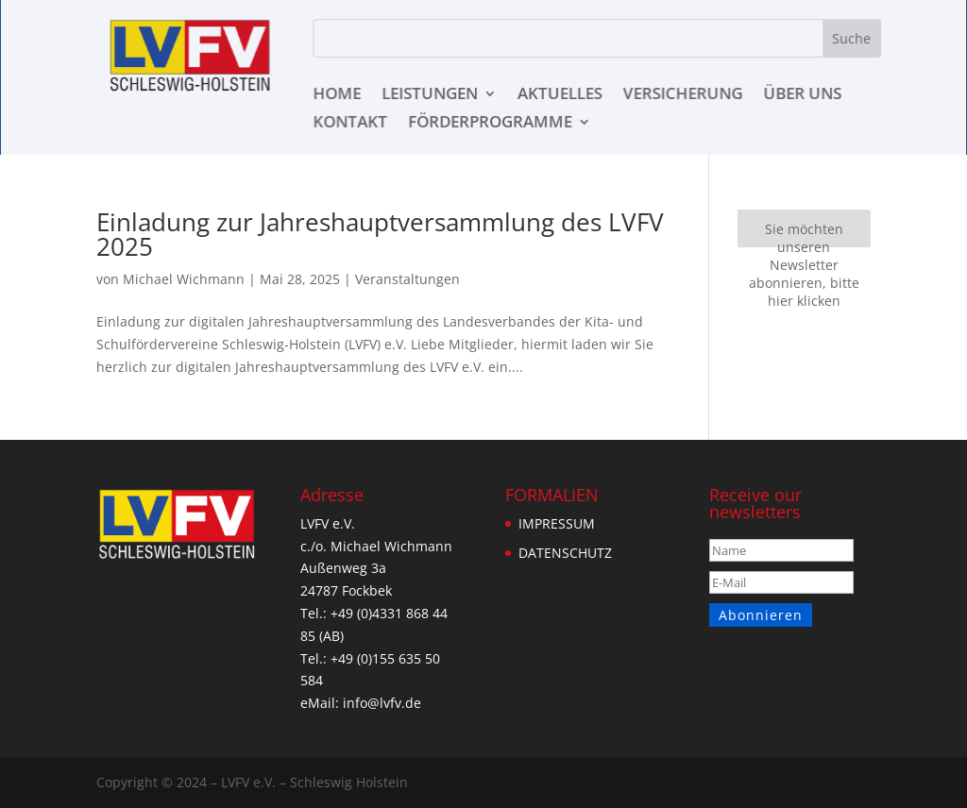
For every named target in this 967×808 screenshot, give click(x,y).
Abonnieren (760, 615)
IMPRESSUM (556, 523)
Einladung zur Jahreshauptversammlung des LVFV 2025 (379, 234)
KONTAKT (351, 123)
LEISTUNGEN (430, 95)
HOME (338, 95)
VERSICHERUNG (681, 95)
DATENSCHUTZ (564, 553)
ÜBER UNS (800, 95)
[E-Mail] (782, 582)
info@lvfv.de (378, 703)
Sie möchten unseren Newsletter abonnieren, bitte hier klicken (804, 233)
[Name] (782, 550)
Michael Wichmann (181, 279)
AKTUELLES (559, 95)
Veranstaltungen (397, 279)
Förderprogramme (490, 123)
